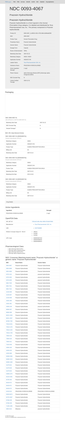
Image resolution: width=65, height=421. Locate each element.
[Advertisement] (32, 105)
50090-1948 (9, 362)
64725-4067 (9, 397)
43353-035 (9, 350)
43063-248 (9, 306)
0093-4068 (9, 268)
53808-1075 (9, 373)
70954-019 (9, 335)
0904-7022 (9, 289)
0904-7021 (9, 286)
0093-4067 (9, 265)
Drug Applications (50, 1)
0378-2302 (9, 277)
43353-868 (9, 353)
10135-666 (9, 292)
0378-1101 (9, 274)
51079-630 (9, 368)
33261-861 (9, 303)
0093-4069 (9, 271)
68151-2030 (9, 315)
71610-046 (9, 344)
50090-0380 (9, 356)
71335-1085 (9, 406)
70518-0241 (9, 324)
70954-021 (9, 341)
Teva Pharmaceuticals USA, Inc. (32, 62)
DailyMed (42, 1)
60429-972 (9, 382)
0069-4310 (9, 409)
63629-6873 (9, 394)
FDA (8, 2)
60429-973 (9, 388)
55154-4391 (9, 376)
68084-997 (9, 309)
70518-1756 (9, 333)
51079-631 (9, 365)
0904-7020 (9, 283)
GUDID (33, 1)
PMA (14, 1)
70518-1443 (9, 330)
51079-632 (9, 371)
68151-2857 (9, 318)
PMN (18, 1)
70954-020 (9, 338)
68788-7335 (9, 321)
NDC (37, 1)
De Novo (23, 1)
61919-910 (9, 391)
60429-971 (9, 385)
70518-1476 (9, 327)
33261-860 (9, 300)
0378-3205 (9, 280)
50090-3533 (9, 359)
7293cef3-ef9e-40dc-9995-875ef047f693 (42, 221)
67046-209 (9, 403)
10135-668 (9, 297)
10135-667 (9, 294)
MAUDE (28, 1)
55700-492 (9, 379)
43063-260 (9, 347)
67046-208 (9, 400)
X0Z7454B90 (38, 228)
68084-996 (9, 312)
